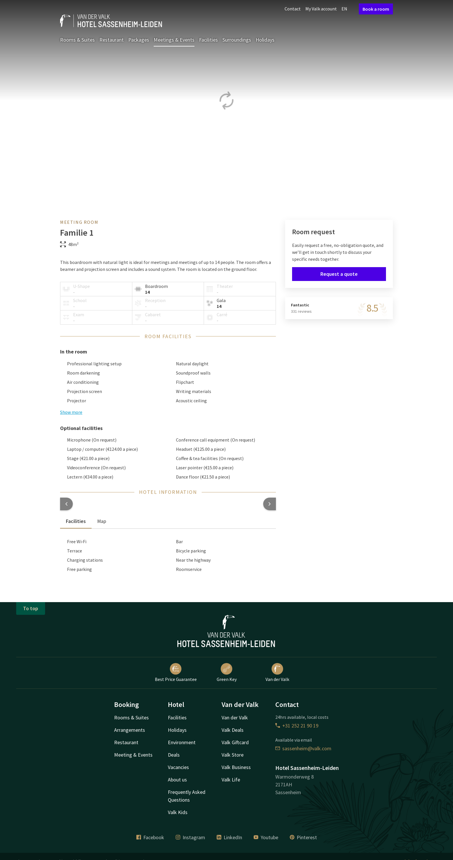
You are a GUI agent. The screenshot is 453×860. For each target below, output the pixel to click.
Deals (174, 754)
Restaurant (111, 39)
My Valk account (321, 9)
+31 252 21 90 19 (296, 725)
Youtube (266, 837)
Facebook (150, 837)
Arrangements (129, 730)
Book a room (376, 9)
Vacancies (178, 767)
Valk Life (231, 779)
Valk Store (233, 754)
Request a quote (339, 274)
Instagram (190, 837)
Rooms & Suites (77, 39)
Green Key (227, 672)
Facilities (208, 39)
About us (177, 779)
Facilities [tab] (76, 521)
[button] (66, 504)
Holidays (265, 39)
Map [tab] (101, 521)
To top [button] (30, 608)
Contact (293, 9)
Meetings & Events (174, 39)
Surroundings (236, 39)
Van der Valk (277, 672)
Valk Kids (177, 812)
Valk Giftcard (235, 742)
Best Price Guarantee (176, 672)
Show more (71, 412)
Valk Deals (233, 730)
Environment (182, 742)
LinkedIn (229, 837)
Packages (138, 39)
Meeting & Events (133, 754)
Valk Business (236, 767)
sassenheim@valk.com (303, 748)
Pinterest (303, 837)
